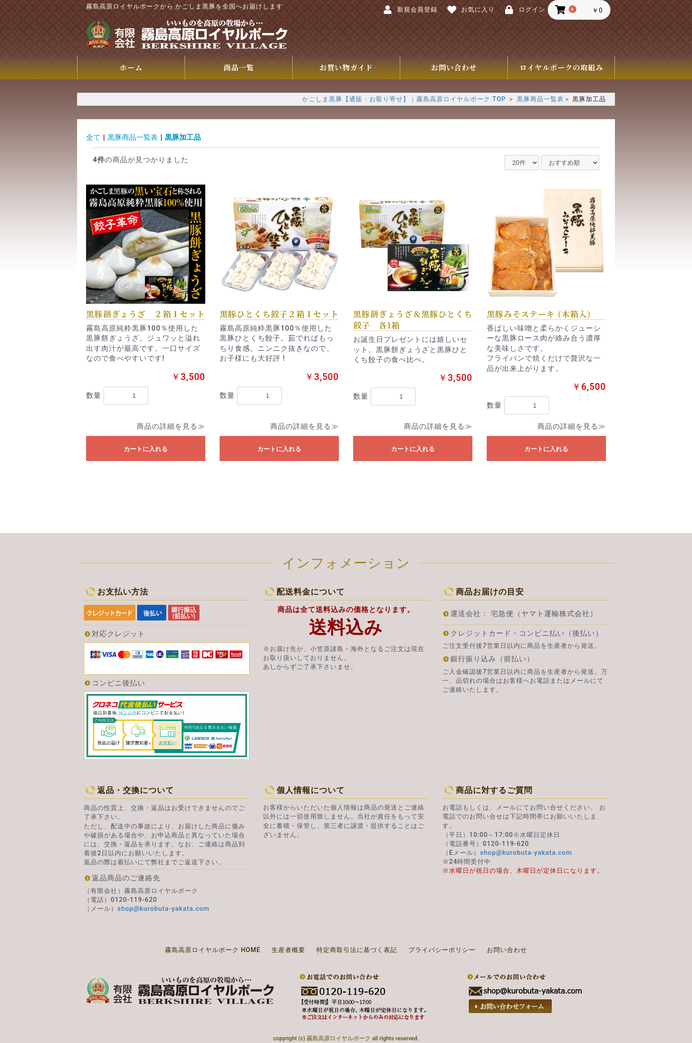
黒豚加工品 (183, 137)
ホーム (131, 67)
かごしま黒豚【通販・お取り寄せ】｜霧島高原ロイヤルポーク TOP (404, 99)
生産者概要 (288, 949)
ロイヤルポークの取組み (561, 67)
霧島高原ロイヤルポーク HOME (212, 949)
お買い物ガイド (346, 67)
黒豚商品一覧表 (540, 99)
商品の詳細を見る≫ (171, 426)
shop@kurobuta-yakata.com (163, 909)
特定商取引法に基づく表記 (356, 949)
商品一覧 (239, 67)
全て (93, 137)
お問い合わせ (454, 67)
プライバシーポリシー (442, 949)
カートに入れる (146, 449)
